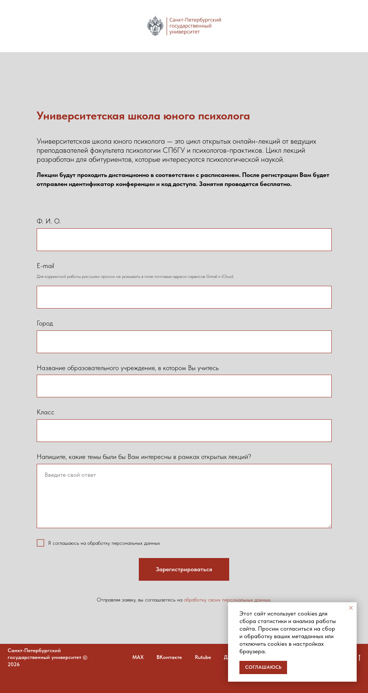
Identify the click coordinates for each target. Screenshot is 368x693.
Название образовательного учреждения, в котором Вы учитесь (128, 368)
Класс (45, 412)
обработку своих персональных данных (227, 600)
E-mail (45, 266)
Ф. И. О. (49, 221)
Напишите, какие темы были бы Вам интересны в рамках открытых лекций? (144, 456)
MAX (138, 657)
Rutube (203, 657)
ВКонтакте (169, 657)
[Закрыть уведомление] (351, 608)
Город (45, 323)
